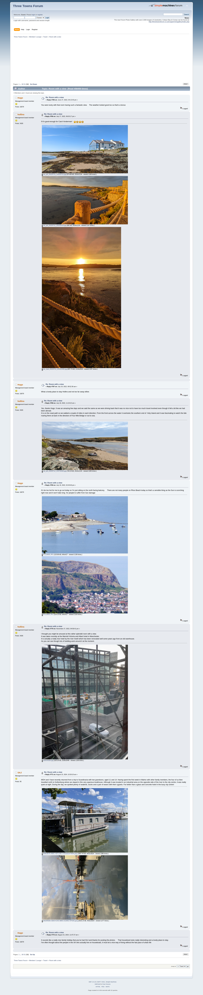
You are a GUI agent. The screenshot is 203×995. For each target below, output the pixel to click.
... (21, 84)
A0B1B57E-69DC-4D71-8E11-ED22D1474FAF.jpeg (59, 853)
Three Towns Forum (28, 6)
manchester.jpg (47, 760)
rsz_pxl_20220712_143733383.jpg (54, 471)
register (40, 15)
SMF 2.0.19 (92, 982)
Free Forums (106, 984)
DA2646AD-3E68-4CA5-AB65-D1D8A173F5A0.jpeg (60, 921)
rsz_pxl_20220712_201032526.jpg (54, 225)
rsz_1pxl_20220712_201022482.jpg (54, 369)
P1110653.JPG (47, 614)
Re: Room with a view (55, 97)
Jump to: (173, 966)
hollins (21, 114)
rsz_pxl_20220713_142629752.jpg (54, 174)
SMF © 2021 (101, 982)
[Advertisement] (101, 61)
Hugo (20, 98)
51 (25, 84)
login (33, 15)
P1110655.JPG (47, 554)
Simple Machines (111, 982)
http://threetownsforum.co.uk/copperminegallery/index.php (169, 22)
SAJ (20, 772)
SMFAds (97, 984)
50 (22, 84)
